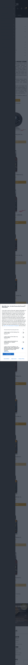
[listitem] (14, 329)
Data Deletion (6, 358)
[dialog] (14, 332)
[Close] (25, 306)
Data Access (13, 358)
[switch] (23, 332)
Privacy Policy (21, 358)
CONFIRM (8, 354)
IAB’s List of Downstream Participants (11, 325)
